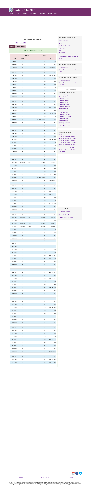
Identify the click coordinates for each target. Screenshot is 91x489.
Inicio (55, 13)
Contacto (49, 13)
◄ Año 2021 (14, 43)
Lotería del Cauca (63, 120)
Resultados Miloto (63, 67)
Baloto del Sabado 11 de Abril (67, 144)
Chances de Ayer (63, 112)
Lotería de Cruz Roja (64, 114)
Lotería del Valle (63, 110)
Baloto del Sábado (64, 42)
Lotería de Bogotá (63, 102)
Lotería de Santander (64, 124)
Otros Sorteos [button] (33, 13)
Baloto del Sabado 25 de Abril (67, 136)
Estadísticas (62, 52)
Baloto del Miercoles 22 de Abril (67, 138)
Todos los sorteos (63, 40)
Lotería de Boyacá (64, 98)
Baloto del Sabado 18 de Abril (67, 140)
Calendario (42, 13)
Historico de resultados (65, 54)
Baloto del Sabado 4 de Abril (66, 148)
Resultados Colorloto (64, 80)
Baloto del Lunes (63, 43)
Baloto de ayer (63, 134)
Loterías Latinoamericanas (66, 217)
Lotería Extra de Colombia (66, 125)
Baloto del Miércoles (64, 45)
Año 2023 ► (24, 43)
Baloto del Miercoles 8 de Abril (67, 146)
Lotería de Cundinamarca (65, 116)
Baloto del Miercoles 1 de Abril (67, 149)
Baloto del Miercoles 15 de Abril (67, 142)
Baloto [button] (12, 13)
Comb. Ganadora (21, 46)
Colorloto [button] (24, 13)
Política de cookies (45, 477)
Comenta (20, 477)
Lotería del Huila (63, 118)
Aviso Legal (70, 477)
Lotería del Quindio (64, 104)
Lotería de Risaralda (64, 122)
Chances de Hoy (63, 95)
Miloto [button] (18, 13)
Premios (12, 46)
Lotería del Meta (63, 108)
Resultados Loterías (64, 97)
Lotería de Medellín (64, 100)
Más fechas (62, 151)
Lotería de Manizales (64, 106)
